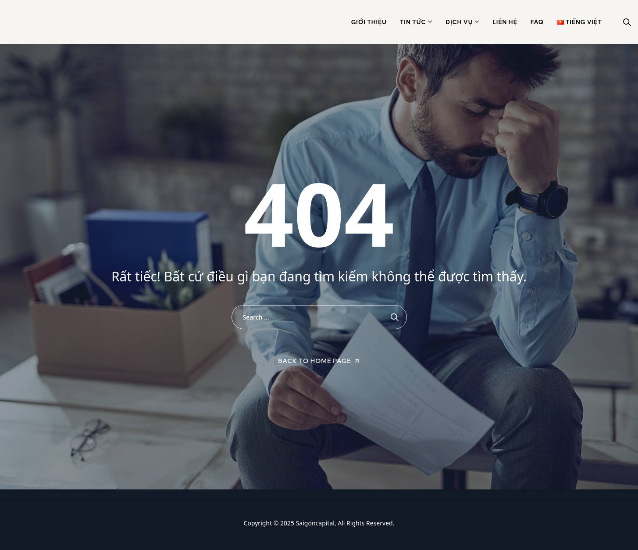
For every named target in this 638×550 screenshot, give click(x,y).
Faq (537, 21)
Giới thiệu (369, 21)
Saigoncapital (315, 523)
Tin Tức (413, 21)
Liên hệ (504, 21)
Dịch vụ (459, 21)
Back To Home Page (314, 361)
